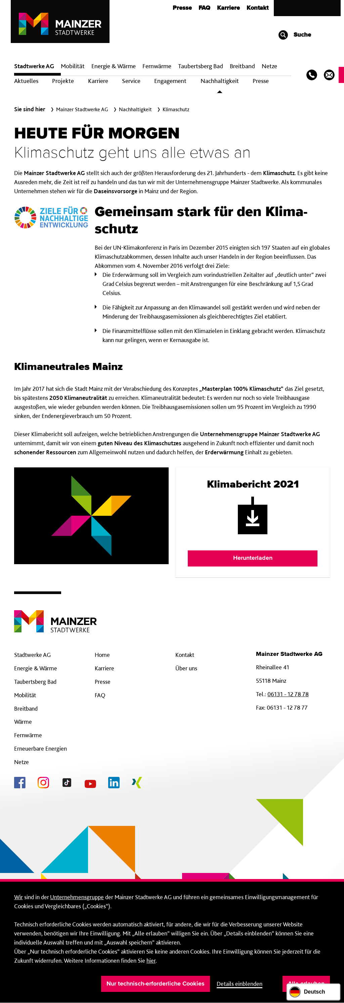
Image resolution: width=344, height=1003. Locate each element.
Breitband (26, 708)
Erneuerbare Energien (40, 748)
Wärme (23, 721)
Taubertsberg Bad (200, 66)
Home (102, 654)
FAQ (204, 8)
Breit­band (242, 66)
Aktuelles (26, 81)
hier (151, 960)
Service (131, 81)
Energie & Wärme (113, 66)
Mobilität (73, 66)
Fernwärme (28, 735)
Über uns (186, 668)
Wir (18, 897)
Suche (294, 35)
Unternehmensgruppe (77, 897)
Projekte (63, 81)
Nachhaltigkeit (220, 81)
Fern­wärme (156, 66)
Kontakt (257, 8)
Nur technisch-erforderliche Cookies (155, 984)
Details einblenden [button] (239, 983)
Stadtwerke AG (34, 66)
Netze (269, 66)
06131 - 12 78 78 (288, 694)
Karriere (228, 8)
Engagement (170, 81)
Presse (182, 8)
